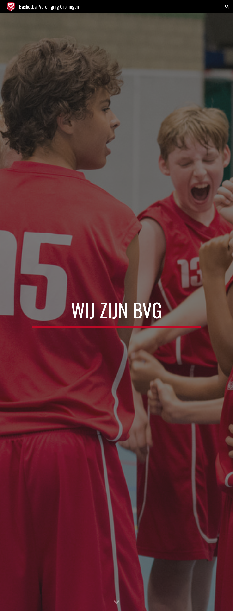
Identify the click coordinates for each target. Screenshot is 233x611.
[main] (116, 312)
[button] (227, 7)
